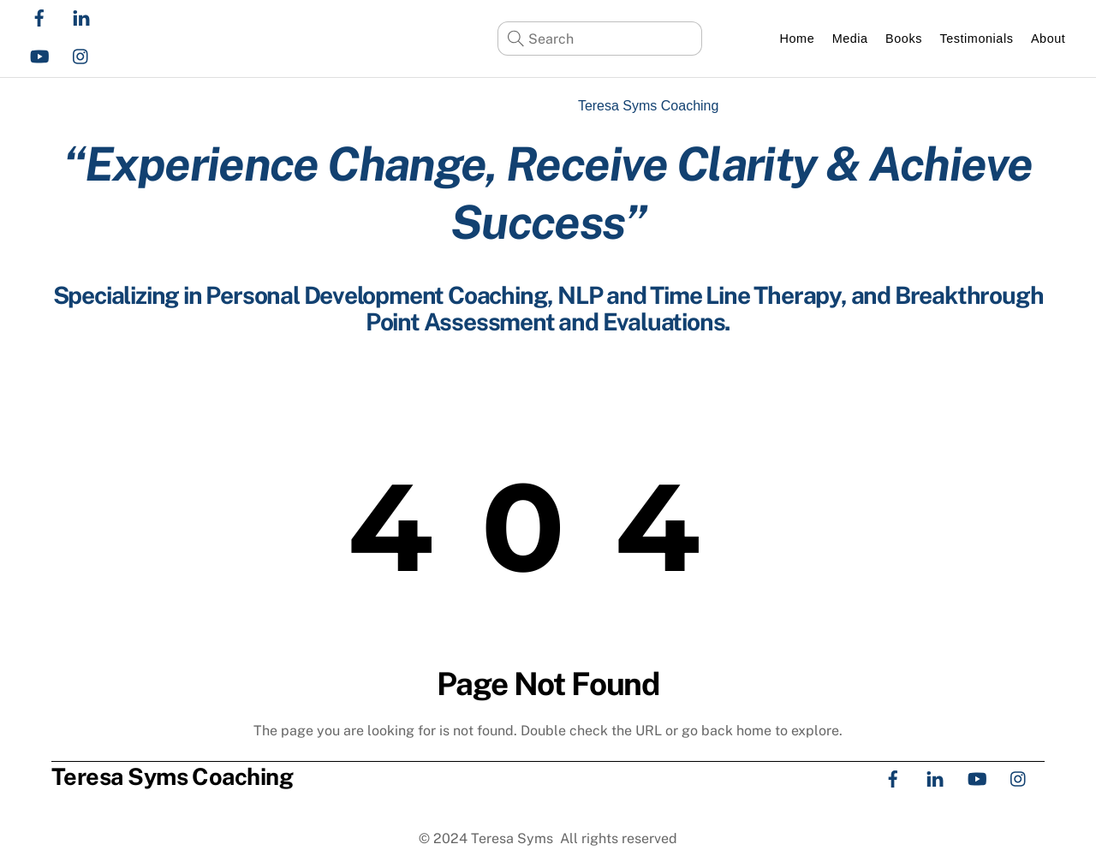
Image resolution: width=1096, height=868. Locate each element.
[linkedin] (81, 16)
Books (903, 38)
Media (850, 38)
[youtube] (39, 54)
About (1048, 38)
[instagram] (81, 54)
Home (797, 38)
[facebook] (39, 16)
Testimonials (976, 38)
